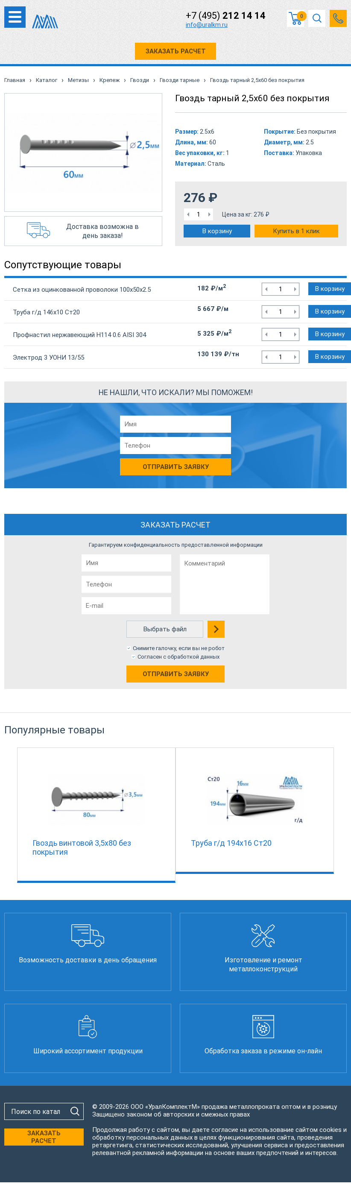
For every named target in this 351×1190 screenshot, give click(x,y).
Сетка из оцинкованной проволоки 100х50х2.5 (82, 289)
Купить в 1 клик (296, 231)
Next (338, 813)
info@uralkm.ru (207, 24)
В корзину (217, 231)
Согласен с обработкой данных (178, 657)
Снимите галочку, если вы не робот (179, 648)
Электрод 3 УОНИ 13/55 (48, 357)
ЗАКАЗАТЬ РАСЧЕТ (176, 51)
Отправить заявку (176, 674)
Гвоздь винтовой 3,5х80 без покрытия (81, 847)
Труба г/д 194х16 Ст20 (231, 842)
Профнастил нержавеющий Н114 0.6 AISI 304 (79, 335)
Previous (13, 813)
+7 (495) (226, 15)
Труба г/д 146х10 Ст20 (46, 312)
